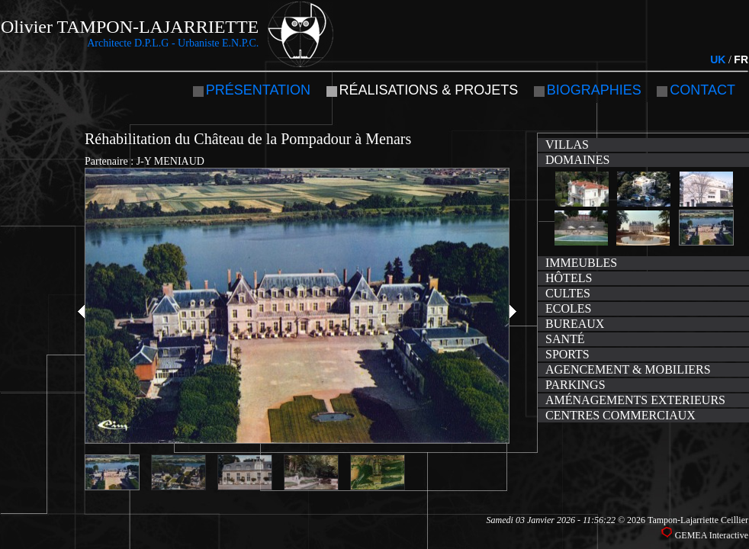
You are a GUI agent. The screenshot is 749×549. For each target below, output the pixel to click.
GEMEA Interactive (711, 535)
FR (741, 59)
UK (717, 59)
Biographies (594, 90)
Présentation (258, 90)
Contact (702, 90)
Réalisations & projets (429, 90)
